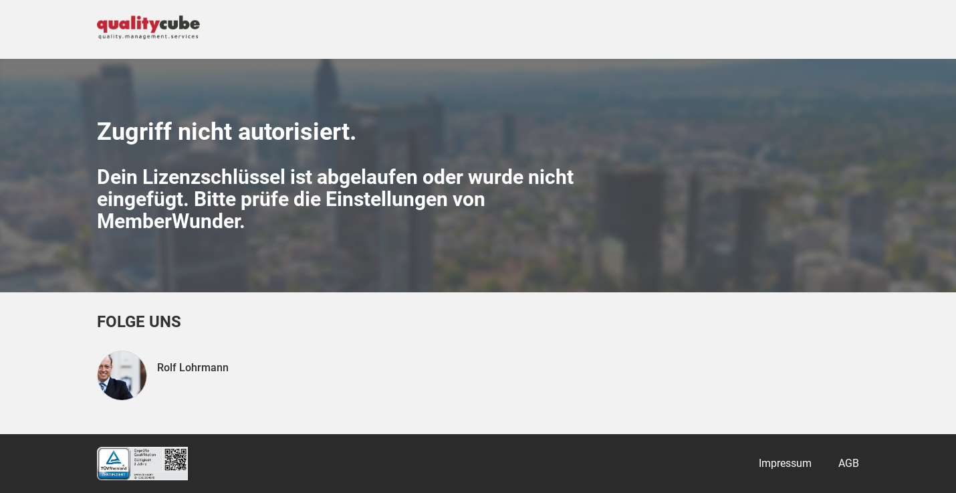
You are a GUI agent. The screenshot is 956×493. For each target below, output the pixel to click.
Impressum (785, 463)
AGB (848, 463)
